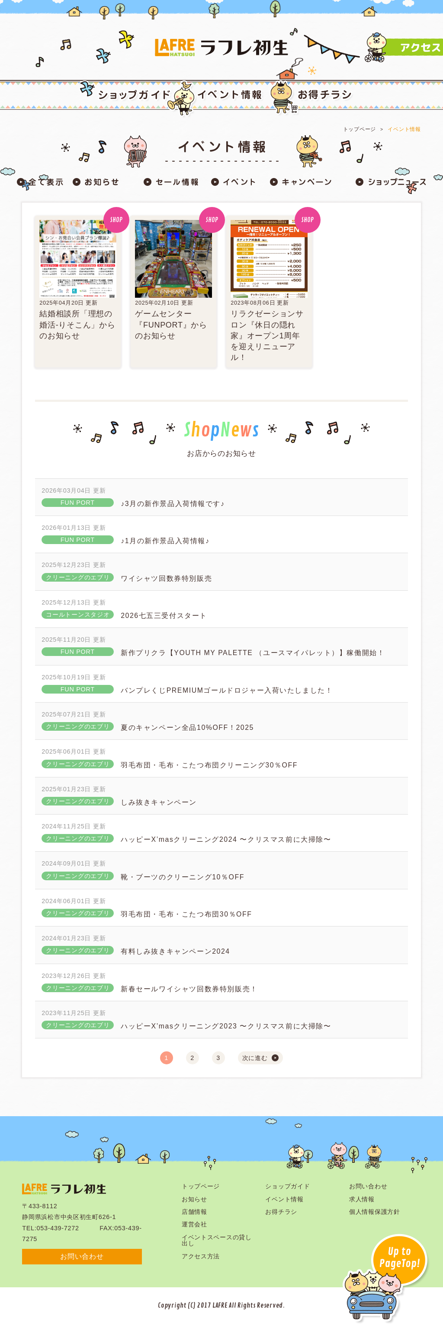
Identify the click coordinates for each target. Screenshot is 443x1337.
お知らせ (194, 1199)
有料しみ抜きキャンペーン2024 (175, 951)
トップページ (359, 129)
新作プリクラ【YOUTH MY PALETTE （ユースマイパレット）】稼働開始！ (253, 652)
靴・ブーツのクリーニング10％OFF (182, 877)
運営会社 (194, 1224)
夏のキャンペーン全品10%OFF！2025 (187, 727)
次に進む (255, 1057)
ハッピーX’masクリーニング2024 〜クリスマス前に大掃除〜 (226, 839)
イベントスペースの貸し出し (217, 1240)
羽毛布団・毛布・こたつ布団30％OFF (186, 914)
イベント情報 (404, 129)
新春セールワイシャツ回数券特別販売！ (189, 989)
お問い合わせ (81, 1256)
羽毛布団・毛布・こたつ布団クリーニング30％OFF (209, 765)
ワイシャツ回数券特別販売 (166, 578)
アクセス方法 (201, 1256)
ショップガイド (287, 1186)
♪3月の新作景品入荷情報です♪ (173, 503)
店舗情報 (194, 1211)
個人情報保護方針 (374, 1211)
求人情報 (362, 1199)
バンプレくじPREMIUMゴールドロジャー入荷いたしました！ (227, 690)
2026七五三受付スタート (164, 615)
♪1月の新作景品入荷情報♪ (165, 540)
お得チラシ (281, 1211)
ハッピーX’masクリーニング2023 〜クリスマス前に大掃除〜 (226, 1026)
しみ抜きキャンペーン (159, 802)
